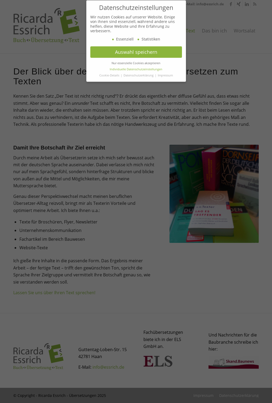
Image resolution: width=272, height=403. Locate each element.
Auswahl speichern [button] (136, 62)
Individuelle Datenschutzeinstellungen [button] (136, 79)
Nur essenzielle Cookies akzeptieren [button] (136, 73)
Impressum (165, 86)
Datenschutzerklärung (139, 86)
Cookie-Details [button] (109, 86)
